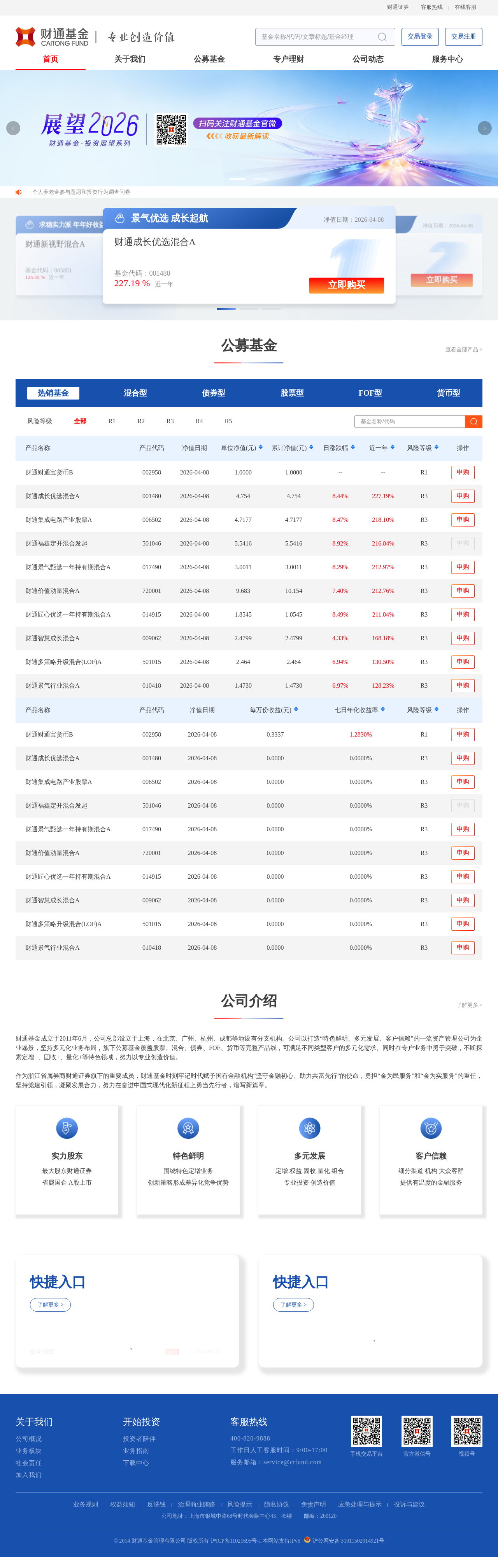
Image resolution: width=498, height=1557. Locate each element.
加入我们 (29, 1475)
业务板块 (29, 1451)
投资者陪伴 (139, 1439)
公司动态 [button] (368, 60)
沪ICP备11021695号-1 (235, 1541)
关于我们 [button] (130, 60)
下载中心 (136, 1463)
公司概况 (29, 1439)
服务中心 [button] (447, 60)
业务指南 (136, 1451)
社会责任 (29, 1463)
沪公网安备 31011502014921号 (348, 1541)
